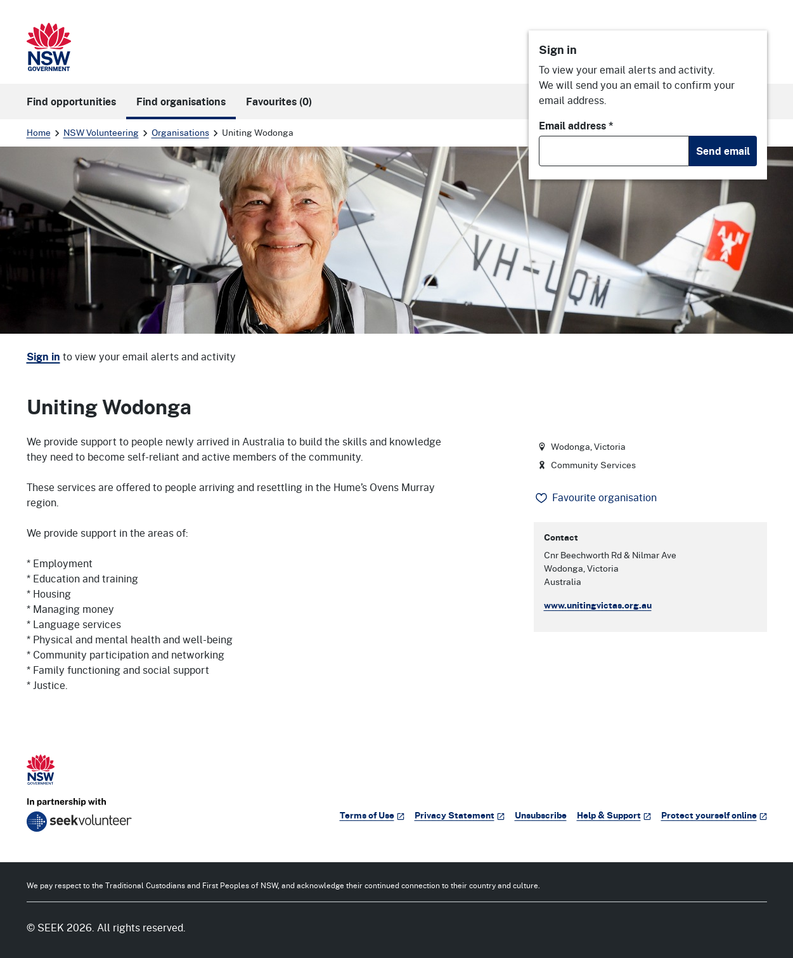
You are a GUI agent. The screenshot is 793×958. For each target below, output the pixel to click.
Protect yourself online (714, 815)
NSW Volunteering (101, 132)
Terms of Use (372, 815)
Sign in (43, 356)
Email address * (576, 125)
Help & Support (614, 815)
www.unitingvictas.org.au (598, 605)
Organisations (180, 132)
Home (39, 132)
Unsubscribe (541, 815)
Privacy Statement (460, 815)
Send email (723, 151)
